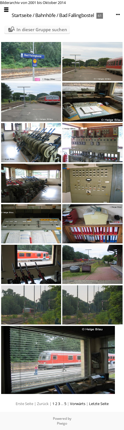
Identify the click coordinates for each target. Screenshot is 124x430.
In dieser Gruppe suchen (41, 29)
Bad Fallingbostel (76, 15)
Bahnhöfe (45, 15)
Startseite (22, 15)
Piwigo (62, 423)
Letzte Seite (99, 403)
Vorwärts (77, 403)
